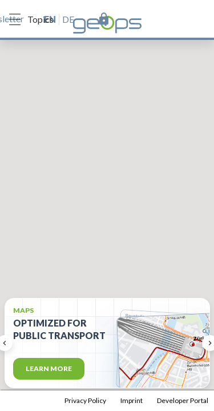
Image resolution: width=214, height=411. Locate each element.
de (68, 19)
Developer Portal (182, 400)
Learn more (49, 368)
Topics (31, 19)
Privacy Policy (85, 400)
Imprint (131, 400)
